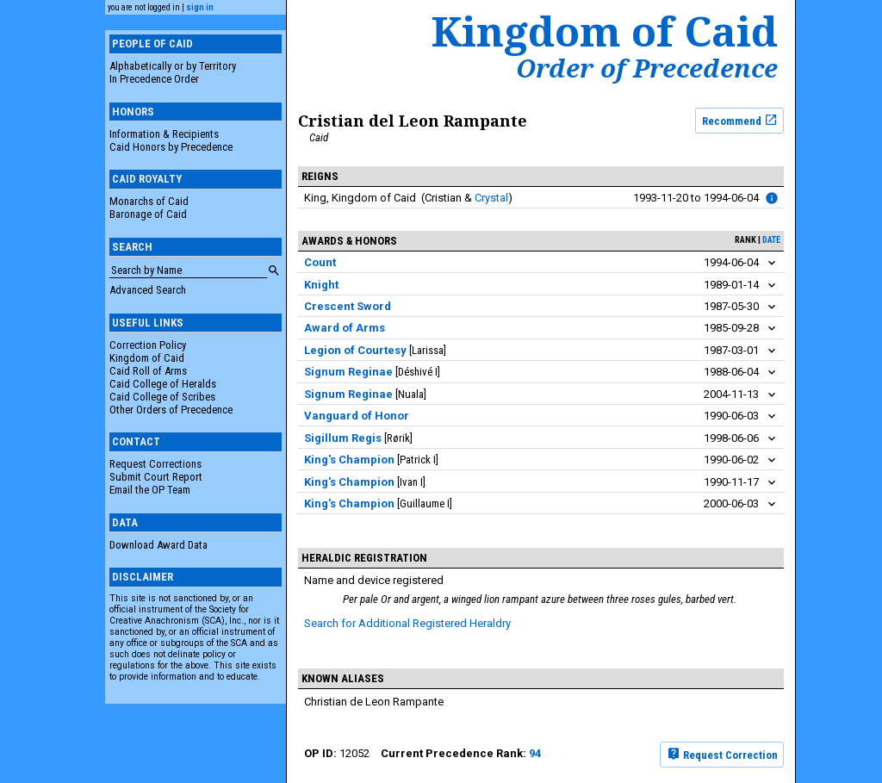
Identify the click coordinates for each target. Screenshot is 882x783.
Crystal (491, 197)
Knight (321, 284)
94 (535, 753)
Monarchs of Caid (149, 201)
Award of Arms (344, 327)
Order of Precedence (647, 68)
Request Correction (722, 754)
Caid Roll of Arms (148, 370)
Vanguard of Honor (356, 415)
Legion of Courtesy (355, 350)
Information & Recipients (164, 133)
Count (320, 262)
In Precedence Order (154, 78)
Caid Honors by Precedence (171, 146)
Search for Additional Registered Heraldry (407, 623)
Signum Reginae (348, 371)
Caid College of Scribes (162, 396)
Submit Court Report (155, 476)
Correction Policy (147, 345)
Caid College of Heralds (162, 383)
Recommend (740, 120)
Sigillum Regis (343, 438)
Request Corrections (155, 463)
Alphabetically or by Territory (172, 65)
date (771, 239)
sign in (200, 7)
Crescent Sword (347, 306)
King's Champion (349, 459)
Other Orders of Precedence (171, 409)
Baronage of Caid (148, 214)
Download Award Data (158, 544)
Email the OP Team (149, 489)
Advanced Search (147, 289)
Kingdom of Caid (146, 357)
